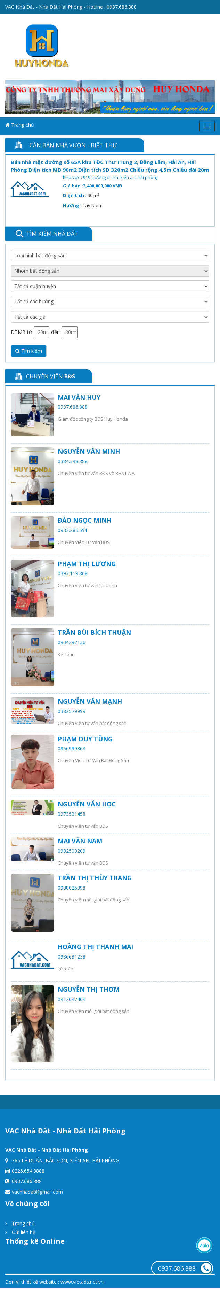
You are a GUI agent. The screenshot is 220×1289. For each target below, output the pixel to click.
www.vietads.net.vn (82, 1282)
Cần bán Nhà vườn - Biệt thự (73, 145)
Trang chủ (19, 125)
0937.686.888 (122, 6)
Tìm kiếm (28, 350)
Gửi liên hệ (20, 1232)
